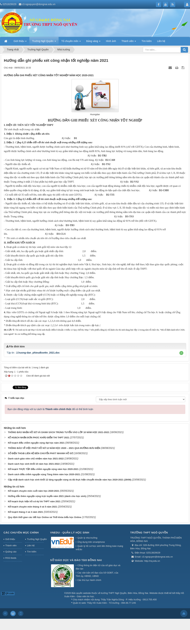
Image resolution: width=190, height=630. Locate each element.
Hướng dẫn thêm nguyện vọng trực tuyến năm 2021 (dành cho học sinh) (47, 496)
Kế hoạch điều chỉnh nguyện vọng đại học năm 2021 (36, 442)
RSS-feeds (10, 558)
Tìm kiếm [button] (146, 41)
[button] (181, 353)
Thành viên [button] (128, 42)
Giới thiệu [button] (20, 42)
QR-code (8, 593)
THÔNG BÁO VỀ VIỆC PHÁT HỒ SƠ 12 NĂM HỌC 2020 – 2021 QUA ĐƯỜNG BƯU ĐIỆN (54, 448)
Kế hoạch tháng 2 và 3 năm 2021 (25, 512)
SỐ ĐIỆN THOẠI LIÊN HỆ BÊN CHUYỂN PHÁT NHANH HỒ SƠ (40, 453)
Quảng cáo (10, 551)
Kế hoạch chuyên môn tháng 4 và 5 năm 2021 (32, 506)
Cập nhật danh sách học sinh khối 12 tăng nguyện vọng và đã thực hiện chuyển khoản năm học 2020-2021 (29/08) (69, 479)
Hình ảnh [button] (111, 41)
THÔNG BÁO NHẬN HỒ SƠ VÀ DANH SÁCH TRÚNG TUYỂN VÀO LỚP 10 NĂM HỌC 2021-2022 (58, 432)
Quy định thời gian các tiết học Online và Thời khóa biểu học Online (44, 517)
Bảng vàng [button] (93, 42)
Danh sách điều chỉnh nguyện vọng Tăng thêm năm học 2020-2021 (44, 474)
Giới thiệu (10, 539)
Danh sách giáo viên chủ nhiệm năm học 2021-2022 (36, 458)
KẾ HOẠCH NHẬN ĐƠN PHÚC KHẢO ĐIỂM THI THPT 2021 (38, 437)
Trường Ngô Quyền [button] (44, 42)
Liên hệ (30, 545)
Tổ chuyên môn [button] (71, 42)
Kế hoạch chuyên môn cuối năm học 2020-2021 (33, 491)
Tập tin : (33, 352)
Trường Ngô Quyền (35, 539)
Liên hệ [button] (161, 41)
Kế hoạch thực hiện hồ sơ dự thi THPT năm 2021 (34, 501)
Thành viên (11, 545)
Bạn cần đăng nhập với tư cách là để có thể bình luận (50, 409)
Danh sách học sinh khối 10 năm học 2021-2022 (34, 464)
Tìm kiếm (31, 551)
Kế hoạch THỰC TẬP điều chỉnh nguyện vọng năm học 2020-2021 (43, 469)
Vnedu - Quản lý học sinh (69, 532)
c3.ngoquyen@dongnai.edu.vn (38, 4)
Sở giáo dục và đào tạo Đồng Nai (76, 560)
